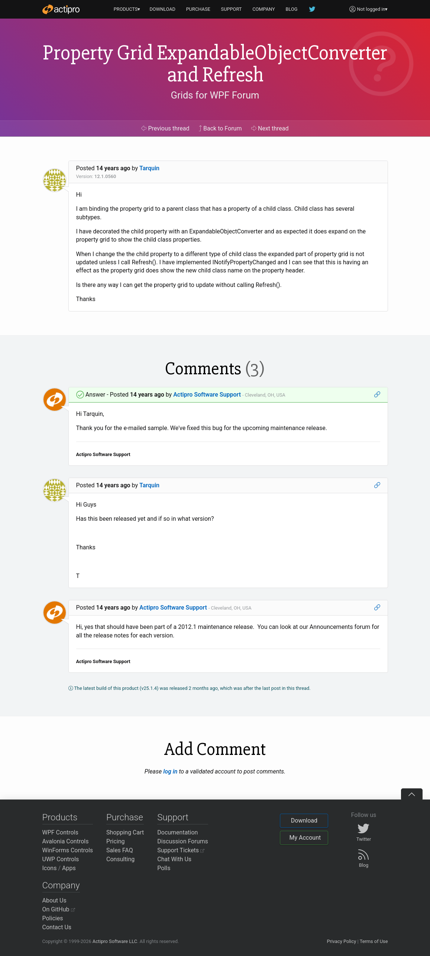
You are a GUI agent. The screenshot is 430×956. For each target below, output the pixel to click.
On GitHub (58, 909)
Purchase (124, 817)
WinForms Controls (67, 850)
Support (172, 817)
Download (304, 820)
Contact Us (57, 927)
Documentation (177, 832)
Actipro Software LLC (115, 941)
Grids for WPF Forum (215, 95)
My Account (305, 837)
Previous (165, 128)
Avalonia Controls (65, 841)
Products (60, 817)
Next (270, 128)
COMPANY (263, 9)
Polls (163, 868)
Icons (49, 868)
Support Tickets (180, 850)
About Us (54, 900)
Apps (69, 868)
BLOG (292, 9)
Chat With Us (174, 859)
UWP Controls (60, 859)
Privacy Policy (341, 941)
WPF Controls (60, 832)
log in (170, 771)
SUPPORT (231, 9)
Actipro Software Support (207, 394)
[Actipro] (61, 9)
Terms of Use (374, 941)
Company (61, 885)
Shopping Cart (125, 832)
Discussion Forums (182, 841)
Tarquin (149, 168)
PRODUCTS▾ (127, 9)
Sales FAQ (119, 850)
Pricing (115, 841)
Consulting (120, 859)
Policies (52, 918)
